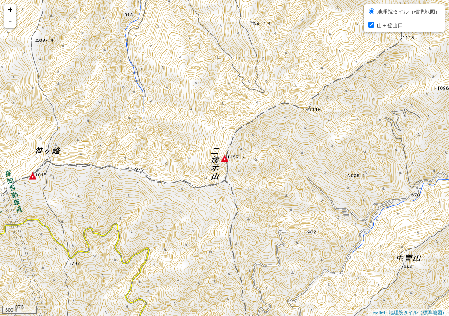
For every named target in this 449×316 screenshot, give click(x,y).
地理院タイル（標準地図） (418, 312)
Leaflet (378, 312)
